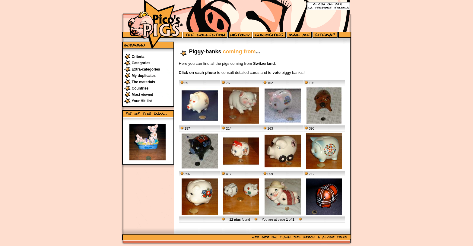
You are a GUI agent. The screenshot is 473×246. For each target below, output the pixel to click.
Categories (141, 63)
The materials (143, 82)
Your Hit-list (142, 101)
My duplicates (144, 76)
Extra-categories (146, 69)
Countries (140, 88)
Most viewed (142, 95)
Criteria (138, 57)
